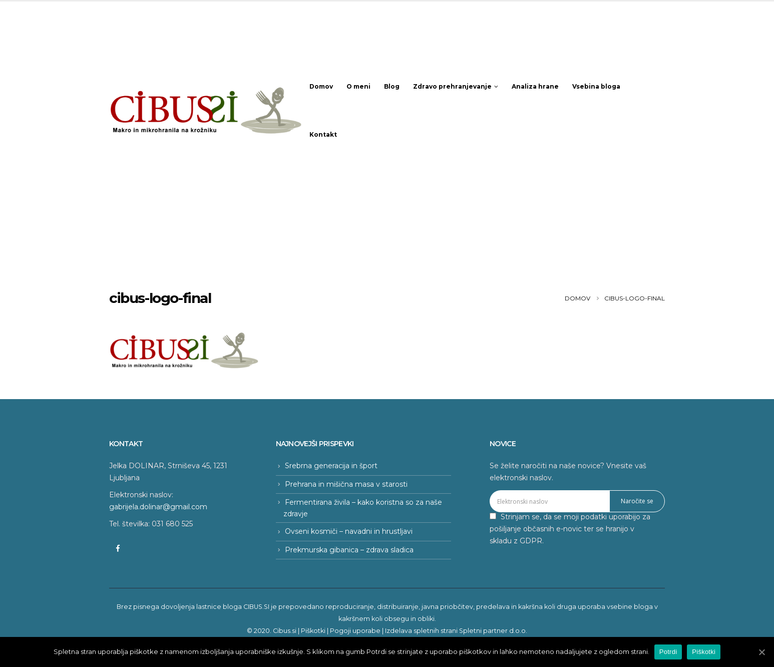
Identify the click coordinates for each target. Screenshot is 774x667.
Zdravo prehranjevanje (452, 86)
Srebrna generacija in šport (331, 465)
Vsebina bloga (596, 86)
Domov (321, 86)
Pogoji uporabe (355, 630)
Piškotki (313, 630)
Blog (392, 86)
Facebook (117, 548)
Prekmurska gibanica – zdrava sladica (349, 549)
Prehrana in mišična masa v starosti (346, 484)
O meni (358, 86)
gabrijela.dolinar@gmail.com (158, 506)
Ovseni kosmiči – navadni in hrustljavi (349, 531)
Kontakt (323, 134)
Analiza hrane (535, 86)
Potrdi (668, 651)
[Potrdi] (761, 652)
